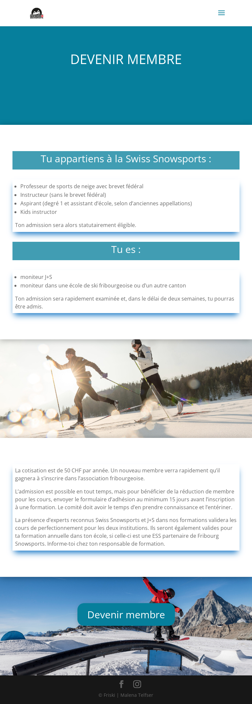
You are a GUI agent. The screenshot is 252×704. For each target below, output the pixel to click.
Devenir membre (126, 614)
